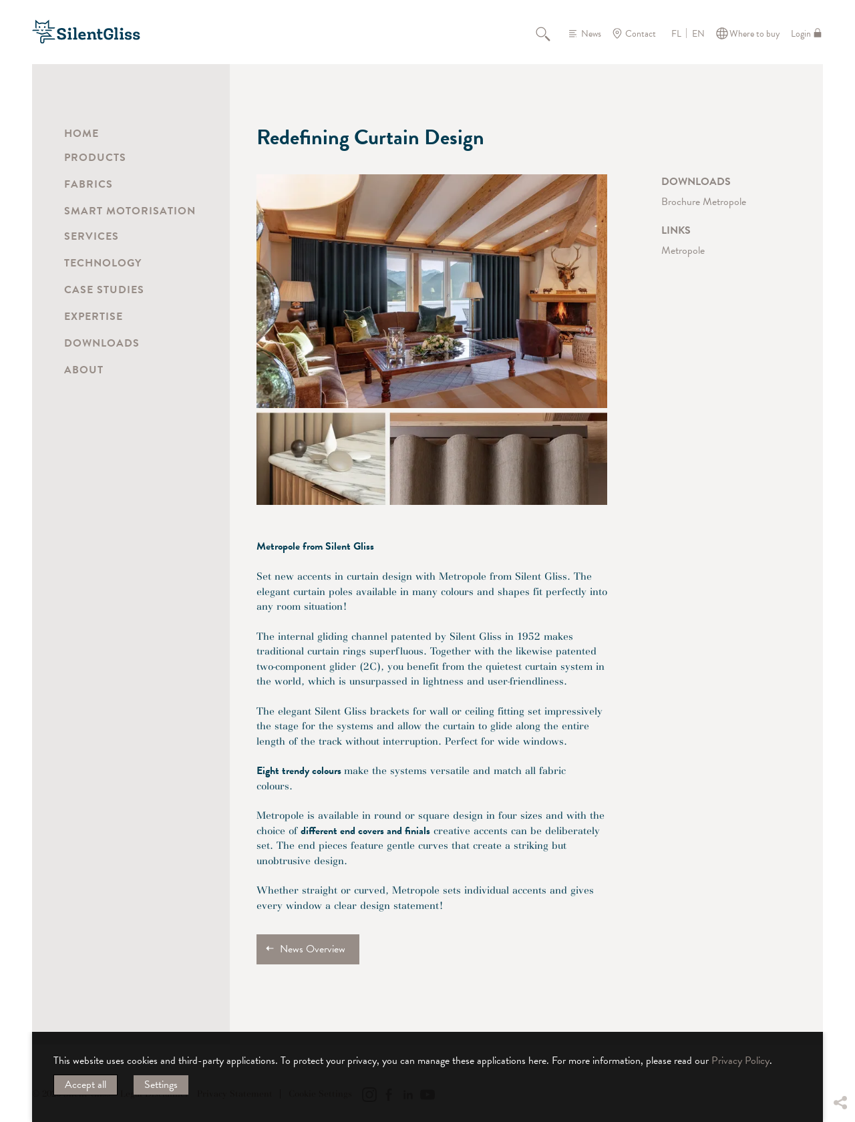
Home (81, 134)
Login (801, 34)
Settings (161, 1085)
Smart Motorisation (130, 211)
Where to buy (754, 34)
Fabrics (88, 184)
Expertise (93, 317)
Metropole (683, 250)
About (84, 370)
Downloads (102, 343)
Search (550, 33)
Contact (640, 34)
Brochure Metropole (703, 202)
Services (91, 236)
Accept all (85, 1085)
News (591, 34)
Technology (103, 263)
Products (95, 158)
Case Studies (104, 290)
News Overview (312, 949)
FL (676, 34)
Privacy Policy (740, 1061)
